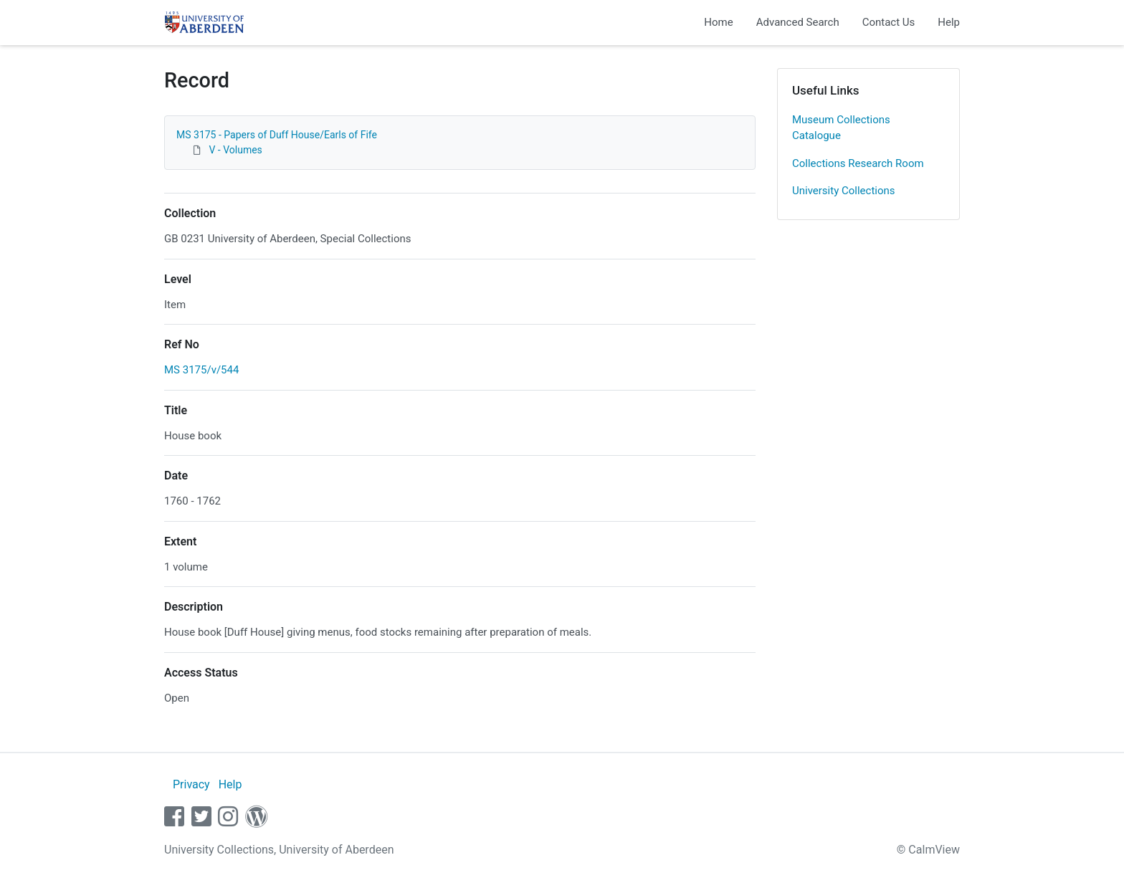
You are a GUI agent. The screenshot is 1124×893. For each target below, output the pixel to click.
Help (949, 22)
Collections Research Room (858, 163)
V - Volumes (235, 150)
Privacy (191, 784)
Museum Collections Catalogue (841, 128)
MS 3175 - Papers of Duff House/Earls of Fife (276, 134)
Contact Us (888, 22)
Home (718, 22)
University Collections (843, 190)
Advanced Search (797, 22)
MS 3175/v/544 (201, 369)
